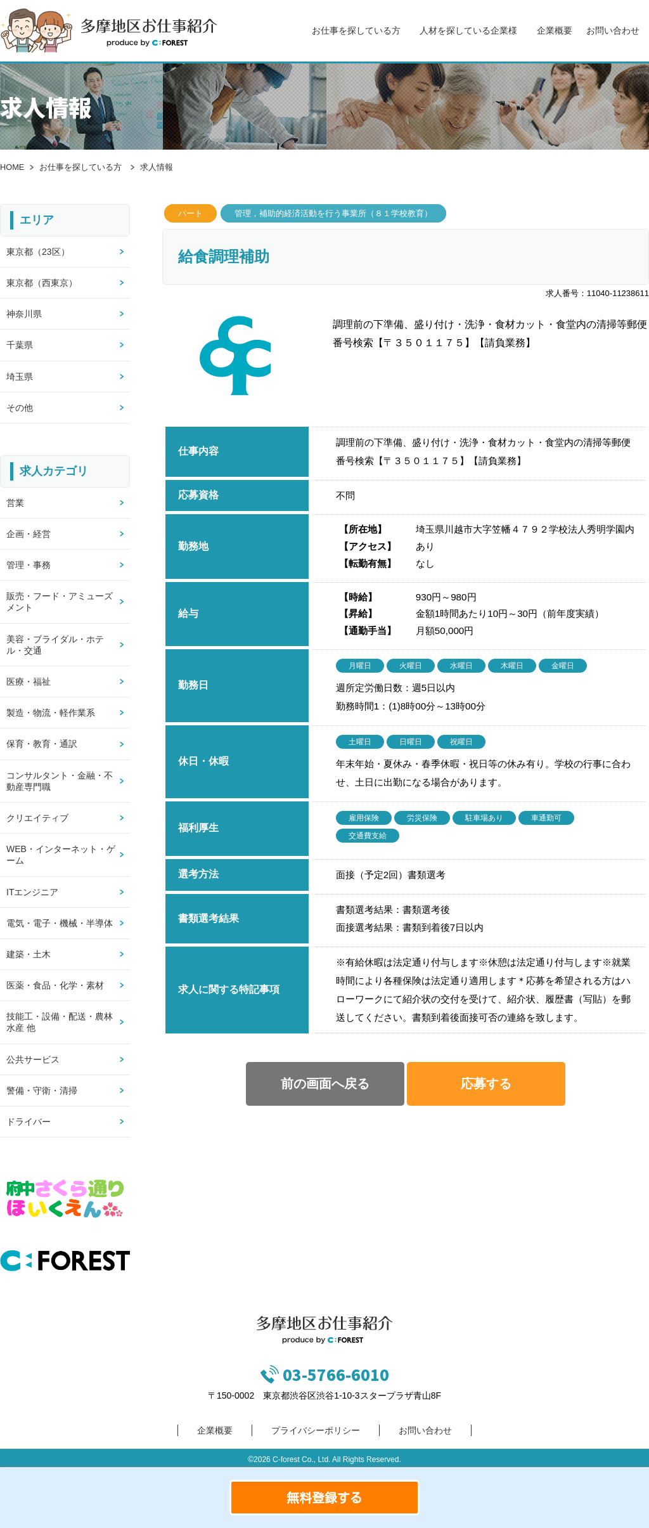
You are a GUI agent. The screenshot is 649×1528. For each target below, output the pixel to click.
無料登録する (324, 1497)
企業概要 (554, 30)
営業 (15, 503)
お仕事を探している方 (356, 30)
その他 (19, 408)
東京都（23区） (38, 252)
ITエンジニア (32, 892)
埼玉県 (19, 377)
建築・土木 (28, 954)
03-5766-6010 (336, 1374)
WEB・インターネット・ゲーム (60, 854)
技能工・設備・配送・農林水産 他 (59, 1022)
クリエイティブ (37, 818)
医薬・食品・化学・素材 (55, 985)
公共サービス (33, 1059)
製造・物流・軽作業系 (50, 713)
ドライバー (28, 1122)
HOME (12, 167)
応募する (486, 1084)
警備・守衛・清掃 (41, 1090)
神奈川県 (24, 314)
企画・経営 (28, 534)
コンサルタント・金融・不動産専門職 (59, 781)
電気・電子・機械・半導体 (59, 923)
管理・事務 (28, 565)
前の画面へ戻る (325, 1084)
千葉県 (19, 345)
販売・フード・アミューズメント (59, 601)
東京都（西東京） (41, 283)
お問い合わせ (612, 30)
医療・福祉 (28, 682)
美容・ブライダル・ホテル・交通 (55, 645)
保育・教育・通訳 (41, 744)
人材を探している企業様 (468, 30)
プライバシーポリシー (315, 1430)
